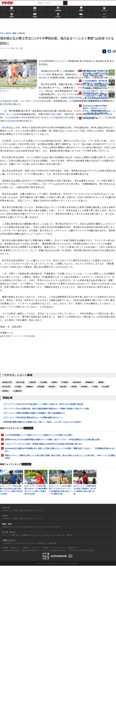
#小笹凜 (60, 501)
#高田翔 (55, 492)
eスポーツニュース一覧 (52, 693)
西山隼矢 (13, 148)
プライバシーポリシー (58, 706)
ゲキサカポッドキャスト (54, 685)
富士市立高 (52, 88)
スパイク (40, 669)
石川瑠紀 (12, 144)
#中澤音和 (65, 492)
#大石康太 (54, 496)
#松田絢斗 (18, 505)
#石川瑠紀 (44, 492)
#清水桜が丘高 (8, 492)
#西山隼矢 (29, 501)
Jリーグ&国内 (14, 669)
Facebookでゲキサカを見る (93, 163)
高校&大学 (23, 669)
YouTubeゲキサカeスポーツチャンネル (34, 685)
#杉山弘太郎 (43, 496)
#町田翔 (39, 501)
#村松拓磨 (6, 501)
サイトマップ (36, 706)
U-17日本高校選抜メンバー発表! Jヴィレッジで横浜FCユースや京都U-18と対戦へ (39, 559)
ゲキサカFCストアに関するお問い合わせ (81, 709)
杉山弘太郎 (58, 111)
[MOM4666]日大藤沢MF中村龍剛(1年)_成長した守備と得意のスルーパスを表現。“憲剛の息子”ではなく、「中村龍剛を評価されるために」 (38, 581)
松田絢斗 (47, 221)
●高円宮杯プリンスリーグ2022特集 (18, 446)
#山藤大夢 (33, 492)
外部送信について (73, 706)
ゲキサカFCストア (8, 701)
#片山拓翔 (6, 505)
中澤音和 (34, 148)
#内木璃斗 (50, 501)
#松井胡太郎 (7, 496)
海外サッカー (32, 669)
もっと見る (30, 551)
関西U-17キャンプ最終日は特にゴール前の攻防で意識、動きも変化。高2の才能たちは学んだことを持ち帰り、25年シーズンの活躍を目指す (39, 588)
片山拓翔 (28, 144)
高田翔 (47, 138)
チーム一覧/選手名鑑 (50, 701)
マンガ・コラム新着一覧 (9, 693)
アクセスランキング (21, 701)
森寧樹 (22, 121)
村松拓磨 (44, 144)
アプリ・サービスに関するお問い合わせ (53, 709)
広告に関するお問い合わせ (10, 709)
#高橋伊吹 (65, 496)
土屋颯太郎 (58, 118)
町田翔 (47, 141)
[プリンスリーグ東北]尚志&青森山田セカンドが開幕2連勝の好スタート (34, 538)
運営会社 (26, 706)
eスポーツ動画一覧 (66, 693)
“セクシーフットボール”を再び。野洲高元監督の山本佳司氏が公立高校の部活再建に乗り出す (39, 574)
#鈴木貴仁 (18, 501)
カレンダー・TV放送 (35, 701)
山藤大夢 (5, 128)
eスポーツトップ (38, 693)
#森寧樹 (31, 496)
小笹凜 (56, 334)
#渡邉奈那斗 (20, 496)
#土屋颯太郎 (30, 505)
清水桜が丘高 (6, 89)
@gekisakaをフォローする (92, 158)
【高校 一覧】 (16, 48)
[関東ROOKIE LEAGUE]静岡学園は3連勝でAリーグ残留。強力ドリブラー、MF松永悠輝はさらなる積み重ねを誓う (39, 566)
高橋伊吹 (46, 157)
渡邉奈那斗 (38, 121)
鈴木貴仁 (29, 141)
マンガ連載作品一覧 (25, 693)
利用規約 (46, 706)
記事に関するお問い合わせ (30, 709)
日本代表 (5, 669)
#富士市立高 (21, 492)
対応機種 (5, 706)
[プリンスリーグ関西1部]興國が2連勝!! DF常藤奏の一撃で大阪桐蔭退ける (35, 533)
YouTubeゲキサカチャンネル (11, 685)
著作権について (15, 706)
